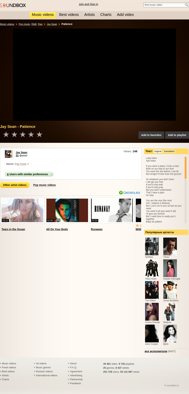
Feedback (75, 383)
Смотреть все (131, 192)
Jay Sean (52, 24)
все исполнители (156, 351)
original (158, 151)
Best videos (8, 371)
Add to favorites (151, 135)
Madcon (167, 322)
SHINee (149, 257)
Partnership (76, 379)
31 (17, 155)
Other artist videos (15, 185)
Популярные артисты (159, 232)
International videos (46, 375)
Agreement (76, 371)
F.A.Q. (73, 367)
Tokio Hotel (150, 278)
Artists (5, 375)
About (73, 363)
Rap (40, 24)
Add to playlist (177, 135)
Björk (165, 344)
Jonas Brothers (171, 300)
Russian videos (44, 371)
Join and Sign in (88, 4)
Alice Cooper (151, 344)
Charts (5, 379)
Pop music (24, 24)
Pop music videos (44, 185)
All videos (41, 363)
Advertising (76, 375)
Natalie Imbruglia (171, 278)
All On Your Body (57, 229)
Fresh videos (9, 367)
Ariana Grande (152, 322)
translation (169, 151)
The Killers (150, 300)
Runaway (96, 229)
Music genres (43, 367)
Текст (148, 151)
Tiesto (166, 257)
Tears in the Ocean (13, 229)
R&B (34, 24)
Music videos (7, 24)
